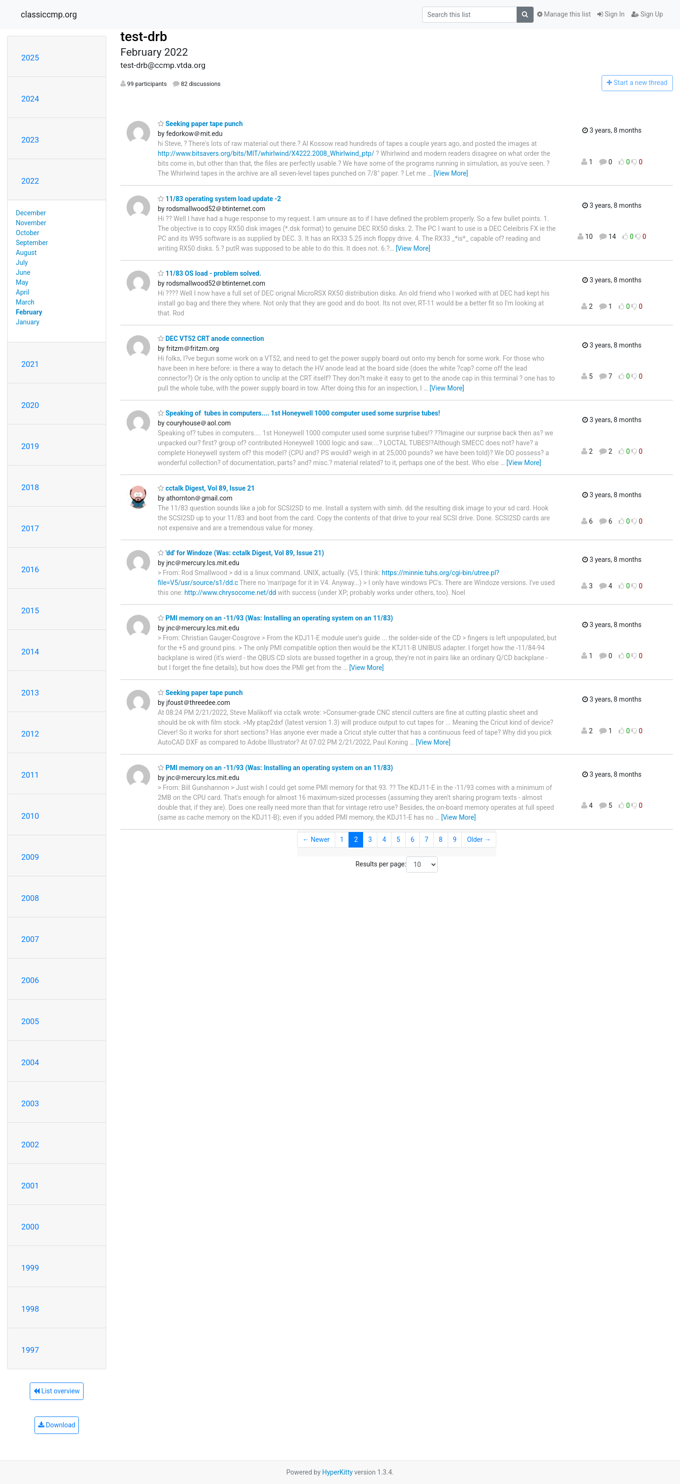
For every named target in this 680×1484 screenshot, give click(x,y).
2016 (30, 569)
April (23, 292)
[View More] (451, 173)
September (32, 242)
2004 (30, 1062)
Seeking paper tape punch (200, 123)
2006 (30, 980)
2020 (30, 405)
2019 (30, 446)
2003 (30, 1103)
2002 (30, 1144)
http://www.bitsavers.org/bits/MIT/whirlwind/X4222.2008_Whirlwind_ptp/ (266, 153)
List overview (57, 1391)
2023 (30, 139)
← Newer (316, 839)
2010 (30, 816)
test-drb (143, 36)
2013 (30, 692)
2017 (30, 528)
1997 (30, 1350)
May (22, 282)
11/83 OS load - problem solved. (209, 273)
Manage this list (564, 14)
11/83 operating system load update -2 (219, 199)
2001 (30, 1185)
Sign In (611, 14)
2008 (30, 898)
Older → (479, 839)
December (31, 213)
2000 (30, 1226)
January (28, 322)
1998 (30, 1309)
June (23, 272)
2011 (30, 775)
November (31, 223)
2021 (30, 364)
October (27, 233)
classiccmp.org (49, 14)
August (26, 252)
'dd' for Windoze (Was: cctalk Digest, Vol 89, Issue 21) (241, 553)
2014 (30, 651)
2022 (30, 181)
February (29, 312)
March (25, 302)
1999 (30, 1267)
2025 (30, 57)
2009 (30, 857)
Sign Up (647, 14)
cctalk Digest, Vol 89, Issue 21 (206, 488)
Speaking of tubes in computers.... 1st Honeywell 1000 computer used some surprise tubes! (302, 413)
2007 (30, 939)
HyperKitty (337, 1472)
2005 (30, 1021)
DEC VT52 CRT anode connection (211, 338)
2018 (30, 487)
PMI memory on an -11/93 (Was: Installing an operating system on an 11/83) (275, 618)
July (22, 262)
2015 (30, 610)
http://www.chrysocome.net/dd (230, 592)
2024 (30, 98)
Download (57, 1425)
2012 (30, 733)
